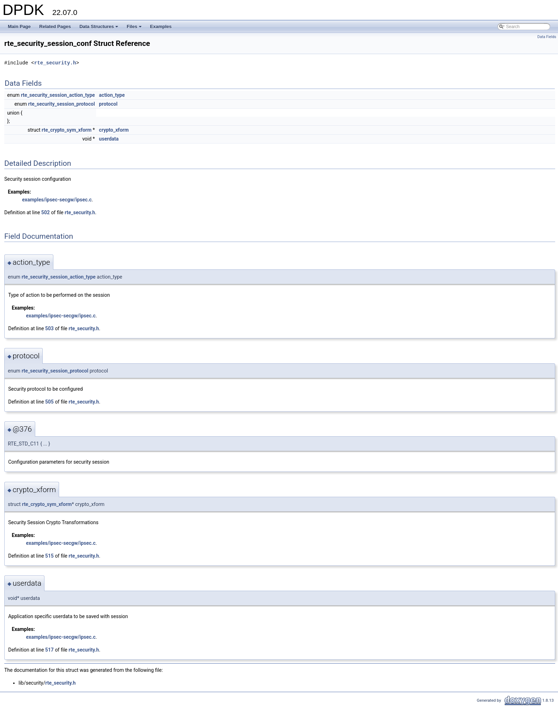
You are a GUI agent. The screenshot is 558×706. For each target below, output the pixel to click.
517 (49, 650)
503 (49, 328)
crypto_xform (113, 130)
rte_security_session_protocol (61, 104)
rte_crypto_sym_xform (66, 130)
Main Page (19, 26)
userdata (109, 139)
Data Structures (99, 28)
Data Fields (546, 37)
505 (49, 402)
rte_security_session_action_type (58, 95)
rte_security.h (55, 62)
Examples (161, 26)
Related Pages (55, 26)
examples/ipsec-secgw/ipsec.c (56, 199)
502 (45, 212)
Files (135, 28)
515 (49, 556)
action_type (112, 95)
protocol (108, 104)
